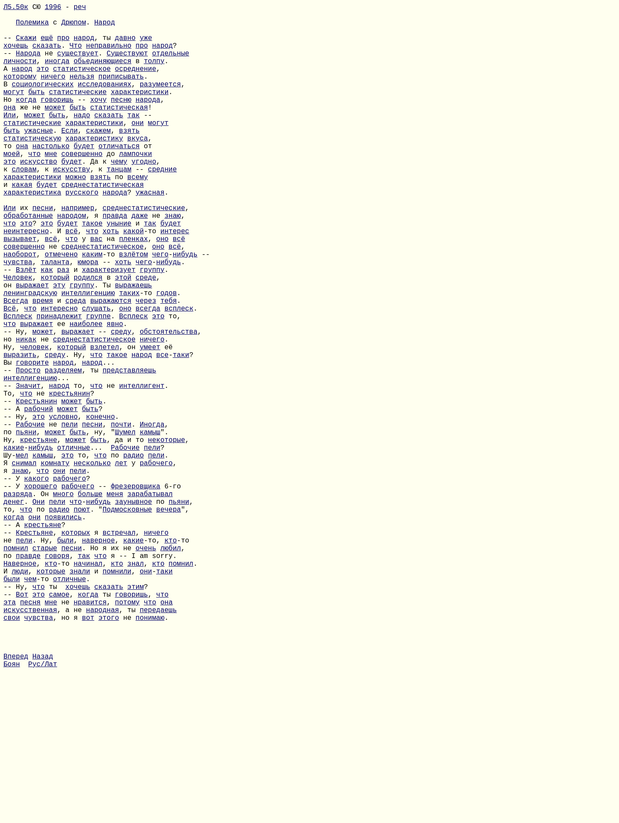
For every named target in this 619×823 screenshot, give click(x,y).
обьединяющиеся (102, 74)
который (54, 339)
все (162, 433)
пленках (133, 291)
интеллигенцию (88, 358)
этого (108, 754)
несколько (92, 565)
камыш (150, 528)
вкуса (137, 169)
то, (11, 622)
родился (88, 339)
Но (9, 121)
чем (30, 707)
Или (9, 140)
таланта (54, 320)
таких (129, 358)
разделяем (63, 452)
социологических (43, 102)
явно (115, 395)
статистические (78, 112)
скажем (98, 159)
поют (82, 622)
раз (63, 329)
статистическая (119, 131)
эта (9, 736)
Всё (9, 376)
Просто (28, 452)
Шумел (125, 528)
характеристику (94, 169)
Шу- (9, 556)
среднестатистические (143, 254)
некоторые (166, 537)
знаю (172, 263)
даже (140, 263)
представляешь (129, 452)
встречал (118, 650)
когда (26, 121)
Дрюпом (73, 27)
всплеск (179, 376)
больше (90, 603)
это (43, 83)
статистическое (81, 83)
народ (84, 46)
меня (115, 603)
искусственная (30, 745)
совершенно (81, 187)
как (46, 329)
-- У (13, 584)
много (63, 603)
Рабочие (30, 518)
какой (133, 282)
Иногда (152, 518)
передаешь (158, 745)
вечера (168, 622)
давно (125, 46)
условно (63, 509)
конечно (100, 509)
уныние (119, 272)
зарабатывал (150, 603)
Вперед (15, 802)
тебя (168, 367)
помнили (116, 698)
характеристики (140, 112)
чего (160, 310)
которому (20, 93)
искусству (71, 206)
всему (137, 216)
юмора (88, 320)
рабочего (156, 565)
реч (80, 8)
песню (121, 121)
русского (81, 235)
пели (69, 518)
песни (42, 254)
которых (75, 650)
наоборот (20, 310)
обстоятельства (168, 405)
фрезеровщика (135, 594)
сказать (46, 55)
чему (119, 197)
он (9, 348)
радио (133, 556)
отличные (73, 547)
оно (162, 291)
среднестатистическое (102, 301)
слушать (96, 376)
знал (135, 688)
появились (63, 632)
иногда (57, 74)
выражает (32, 348)
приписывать (121, 93)
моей (11, 187)
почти (121, 518)
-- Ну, (17, 405)
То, (11, 480)
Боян (11, 811)
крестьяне (38, 537)
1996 (53, 8)
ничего (52, 93)
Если (69, 159)
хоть (110, 282)
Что (76, 55)
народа (147, 121)
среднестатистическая (102, 225)
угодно (144, 197)
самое (59, 726)
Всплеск (17, 386)
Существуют (127, 65)
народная (102, 745)
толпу (154, 74)
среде (145, 339)
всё (71, 282)
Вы (9, 443)
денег (13, 613)
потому (127, 736)
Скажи (26, 46)
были (65, 660)
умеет (150, 424)
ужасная (149, 235)
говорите (32, 443)
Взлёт (26, 329)
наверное (98, 660)
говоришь (57, 121)
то (9, 178)
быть (36, 112)
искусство (38, 197)
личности (20, 74)
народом (71, 263)
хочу (98, 121)
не (9, 660)
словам (24, 206)
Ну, (11, 424)
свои (11, 754)
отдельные (170, 65)
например (77, 254)
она (9, 131)
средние (162, 206)
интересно (58, 376)
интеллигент (142, 471)
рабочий (38, 499)
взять (129, 159)
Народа (28, 65)
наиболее (86, 395)
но (9, 414)
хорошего (40, 594)
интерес (174, 282)
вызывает (20, 291)
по (9, 528)
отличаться (119, 178)
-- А (13, 499)
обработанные (28, 263)
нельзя (82, 93)
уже (146, 46)
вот (88, 754)
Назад (42, 802)
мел (22, 556)
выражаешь (133, 348)
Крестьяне (34, 650)
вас (96, 291)
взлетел (104, 424)
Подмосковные (127, 622)
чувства (17, 320)
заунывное (133, 613)
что (34, 187)
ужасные (38, 159)
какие (13, 547)
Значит (28, 471)
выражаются (111, 367)
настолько (50, 178)
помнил (15, 669)
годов (166, 358)
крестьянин (69, 480)
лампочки (135, 187)
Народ (104, 27)
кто (170, 660)
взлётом (133, 310)
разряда (17, 603)
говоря (57, 679)
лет (121, 565)
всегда (147, 376)
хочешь (15, 55)
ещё (46, 46)
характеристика (32, 235)
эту (59, 348)
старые (44, 669)
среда (75, 367)
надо (82, 140)
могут (13, 112)
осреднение (135, 83)
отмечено (61, 310)
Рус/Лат (42, 811)
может (55, 131)
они (138, 150)
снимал (24, 565)
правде (28, 679)
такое (92, 272)
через (145, 367)
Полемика (32, 27)
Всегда (15, 367)
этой (123, 339)
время (42, 367)
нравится (90, 736)
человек (34, 424)
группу (152, 329)
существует (77, 65)
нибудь (185, 310)
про (63, 46)
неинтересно (26, 282)
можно (75, 216)
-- (9, 46)
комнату (54, 565)
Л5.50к (15, 8)
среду (121, 405)
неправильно (109, 55)
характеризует (108, 329)
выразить (20, 433)
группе (98, 386)
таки (181, 433)
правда (114, 263)
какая (22, 225)
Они (38, 613)
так (133, 140)
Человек (17, 339)
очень (145, 669)
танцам (119, 206)
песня (30, 736)
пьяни (26, 528)
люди (20, 698)
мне (51, 187)
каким (92, 310)
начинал (88, 688)
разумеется (160, 102)
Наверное (20, 688)
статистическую (32, 169)
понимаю (149, 754)
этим (135, 717)
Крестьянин (36, 490)
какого (36, 584)
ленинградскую (30, 358)
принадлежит (59, 386)
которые (51, 698)
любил (170, 669)
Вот (22, 726)
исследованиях (105, 102)
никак (26, 414)
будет (84, 178)
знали (80, 698)
